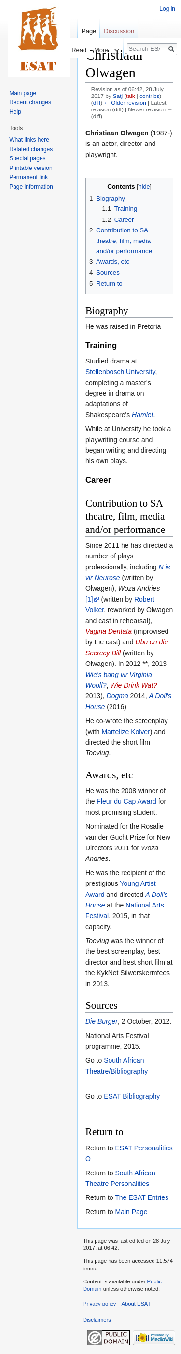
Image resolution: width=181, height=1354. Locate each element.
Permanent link (28, 177)
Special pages (27, 158)
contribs (149, 96)
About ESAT (136, 1303)
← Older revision (125, 102)
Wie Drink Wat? (133, 685)
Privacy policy (99, 1303)
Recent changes (30, 102)
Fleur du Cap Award (126, 801)
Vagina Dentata (108, 631)
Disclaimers (97, 1320)
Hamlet (142, 415)
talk (130, 96)
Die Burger (101, 1021)
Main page (22, 93)
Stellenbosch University (120, 371)
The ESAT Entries (141, 1197)
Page (89, 31)
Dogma (117, 696)
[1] (89, 599)
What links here (29, 139)
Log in (167, 8)
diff (96, 102)
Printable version (30, 168)
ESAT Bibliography (132, 1096)
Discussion (119, 31)
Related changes (31, 149)
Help (15, 112)
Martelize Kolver (125, 732)
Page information (31, 186)
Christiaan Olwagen (117, 133)
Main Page (131, 1212)
